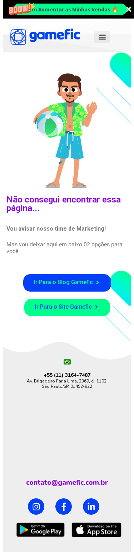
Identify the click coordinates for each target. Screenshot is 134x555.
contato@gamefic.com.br (67, 482)
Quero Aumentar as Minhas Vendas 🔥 (70, 9)
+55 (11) (54, 375)
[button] (102, 37)
